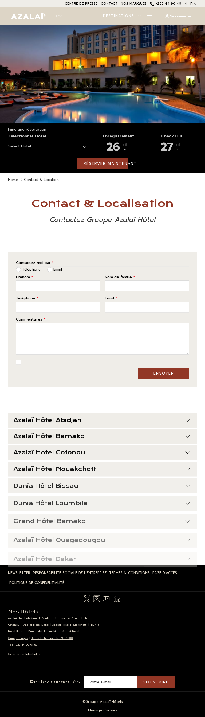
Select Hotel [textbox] (19, 146)
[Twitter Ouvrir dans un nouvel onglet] (87, 598)
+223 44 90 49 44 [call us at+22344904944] (168, 3)
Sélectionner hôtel (27, 136)
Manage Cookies (102, 710)
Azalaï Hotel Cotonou (101, 466)
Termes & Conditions (129, 572)
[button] (118, 143)
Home (13, 179)
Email (111, 307)
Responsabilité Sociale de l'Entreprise (70, 572)
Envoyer (163, 382)
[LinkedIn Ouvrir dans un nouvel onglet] (116, 598)
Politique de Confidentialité (36, 582)
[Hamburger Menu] (148, 16)
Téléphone (27, 307)
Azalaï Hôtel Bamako (101, 448)
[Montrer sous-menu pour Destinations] (139, 16)
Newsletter (19, 572)
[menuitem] (19, 573)
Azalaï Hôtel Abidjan (101, 429)
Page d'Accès (164, 572)
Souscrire (156, 682)
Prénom (24, 286)
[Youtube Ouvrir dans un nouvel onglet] (106, 598)
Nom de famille (120, 286)
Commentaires (30, 328)
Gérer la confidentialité (24, 654)
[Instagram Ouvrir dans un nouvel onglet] (96, 598)
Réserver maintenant (106, 163)
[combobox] (47, 147)
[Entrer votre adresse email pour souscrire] (110, 682)
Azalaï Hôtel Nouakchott (101, 484)
